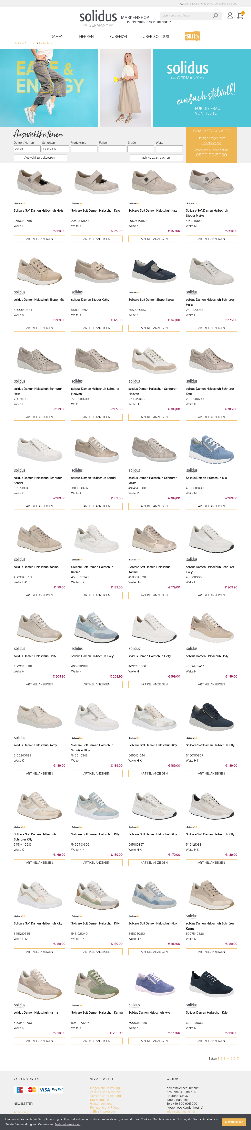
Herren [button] (86, 37)
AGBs (93, 1111)
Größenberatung (101, 1103)
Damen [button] (57, 37)
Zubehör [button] (118, 37)
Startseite (19, 43)
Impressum (107, 1111)
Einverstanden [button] (234, 1121)
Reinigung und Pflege (104, 1107)
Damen (32, 43)
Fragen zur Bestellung (105, 1088)
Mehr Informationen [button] (67, 1124)
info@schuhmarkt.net (181, 1111)
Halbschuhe (46, 43)
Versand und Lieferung (105, 1095)
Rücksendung (99, 1099)
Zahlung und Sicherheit (105, 1091)
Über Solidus (156, 37)
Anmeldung (21, 1112)
